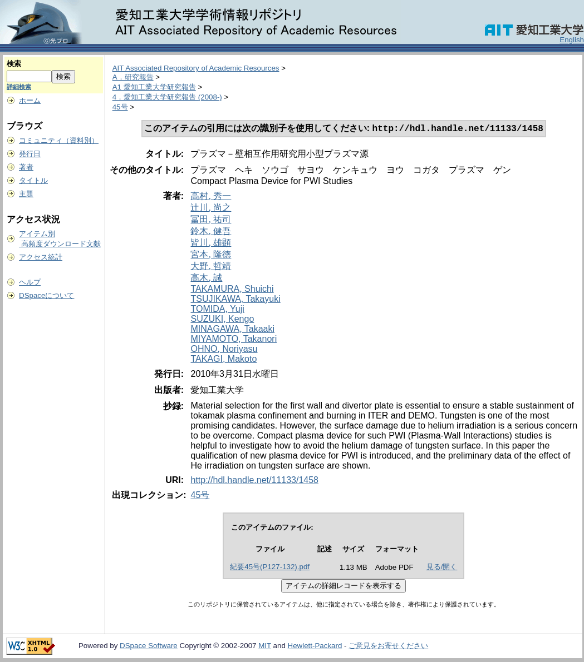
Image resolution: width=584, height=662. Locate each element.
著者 (26, 167)
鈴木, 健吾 (210, 232)
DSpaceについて (46, 295)
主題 (26, 194)
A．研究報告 (133, 77)
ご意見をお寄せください (388, 647)
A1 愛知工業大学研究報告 (154, 87)
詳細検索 (19, 86)
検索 (14, 63)
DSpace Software (149, 647)
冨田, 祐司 (210, 220)
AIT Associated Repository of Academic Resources (195, 68)
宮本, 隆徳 (210, 255)
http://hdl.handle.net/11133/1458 (254, 481)
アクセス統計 (40, 257)
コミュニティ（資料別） (59, 140)
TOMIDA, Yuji (217, 310)
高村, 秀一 (210, 197)
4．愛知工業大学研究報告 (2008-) (167, 97)
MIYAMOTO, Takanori (233, 340)
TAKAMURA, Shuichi (231, 290)
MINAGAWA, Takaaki (232, 330)
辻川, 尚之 (210, 208)
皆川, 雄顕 (210, 243)
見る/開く (442, 568)
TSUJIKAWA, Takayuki (235, 300)
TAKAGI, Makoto (223, 360)
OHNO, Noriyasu (223, 350)
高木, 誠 (206, 278)
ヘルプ (30, 282)
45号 (120, 107)
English (572, 40)
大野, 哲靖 (210, 267)
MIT (264, 647)
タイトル (33, 180)
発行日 (30, 154)
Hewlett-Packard (315, 647)
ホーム (30, 100)
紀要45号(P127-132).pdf (270, 568)
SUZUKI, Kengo (222, 320)
